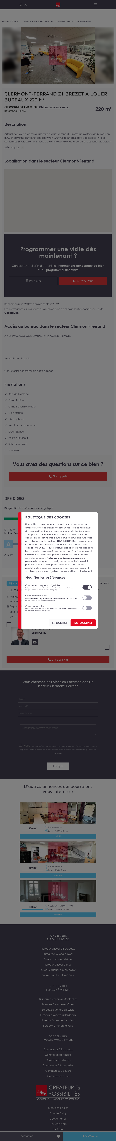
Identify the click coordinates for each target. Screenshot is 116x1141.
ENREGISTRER (59, 622)
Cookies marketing (52, 608)
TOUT (83, 622)
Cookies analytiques (52, 597)
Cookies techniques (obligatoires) (52, 587)
